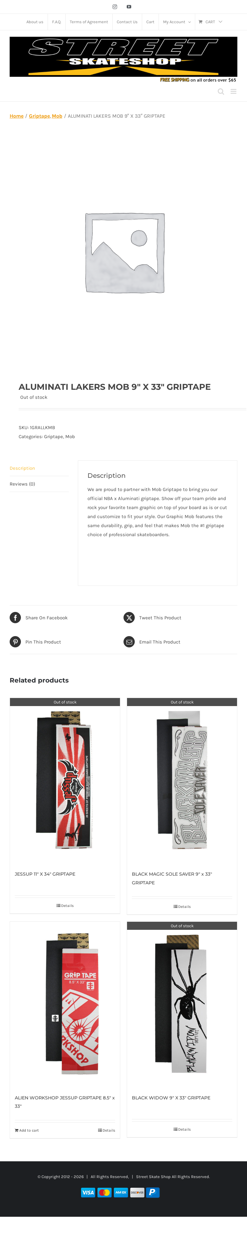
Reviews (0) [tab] (22, 484)
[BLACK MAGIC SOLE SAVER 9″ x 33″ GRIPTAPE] (182, 780)
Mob (70, 436)
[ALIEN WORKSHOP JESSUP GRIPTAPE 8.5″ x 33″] (65, 1004)
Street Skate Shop (153, 1176)
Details (67, 905)
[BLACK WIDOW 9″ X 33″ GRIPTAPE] (182, 1004)
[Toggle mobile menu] (234, 91)
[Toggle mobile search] (221, 91)
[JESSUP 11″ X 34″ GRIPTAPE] (65, 780)
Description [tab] (22, 468)
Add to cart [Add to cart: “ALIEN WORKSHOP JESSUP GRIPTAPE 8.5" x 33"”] (29, 1130)
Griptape (53, 436)
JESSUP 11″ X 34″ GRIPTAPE (45, 874)
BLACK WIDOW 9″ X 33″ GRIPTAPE (171, 1098)
